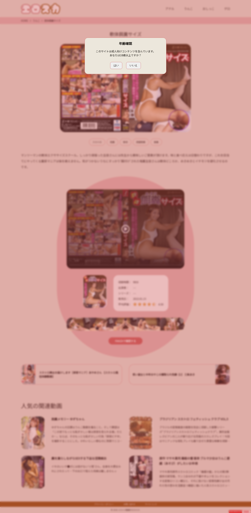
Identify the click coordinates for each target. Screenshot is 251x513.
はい (116, 65)
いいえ (133, 65)
